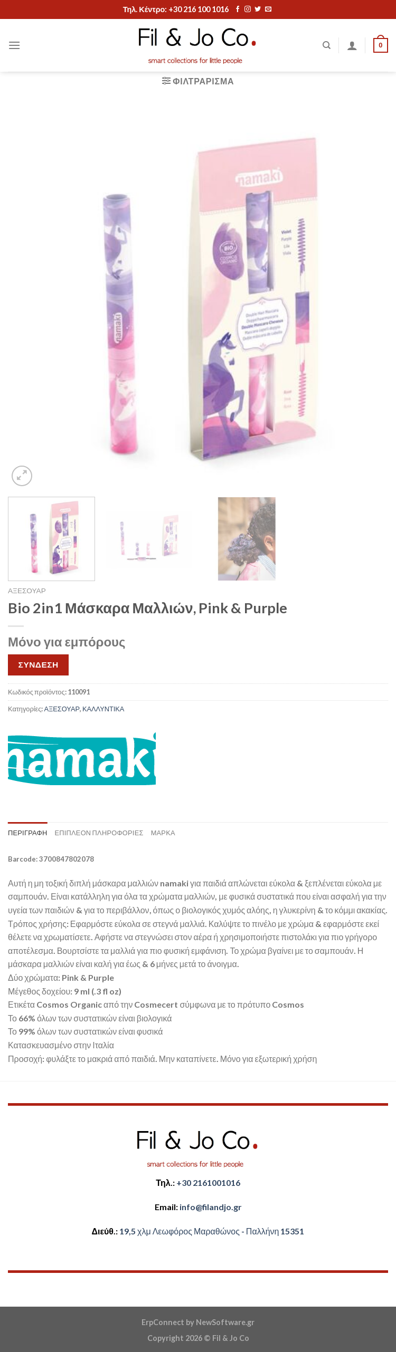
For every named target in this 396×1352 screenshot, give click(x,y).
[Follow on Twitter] (257, 9)
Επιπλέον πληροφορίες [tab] (98, 832)
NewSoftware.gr (225, 1322)
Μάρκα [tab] (163, 832)
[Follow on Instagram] (247, 9)
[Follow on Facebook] (237, 9)
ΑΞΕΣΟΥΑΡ (27, 590)
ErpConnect (163, 1322)
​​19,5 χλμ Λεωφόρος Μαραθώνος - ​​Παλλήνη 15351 (211, 1231)
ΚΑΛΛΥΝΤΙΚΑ (103, 708)
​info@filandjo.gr (211, 1207)
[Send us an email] (268, 9)
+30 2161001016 (208, 1182)
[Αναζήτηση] (327, 45)
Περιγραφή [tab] (27, 832)
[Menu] (14, 45)
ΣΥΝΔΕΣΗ (38, 664)
